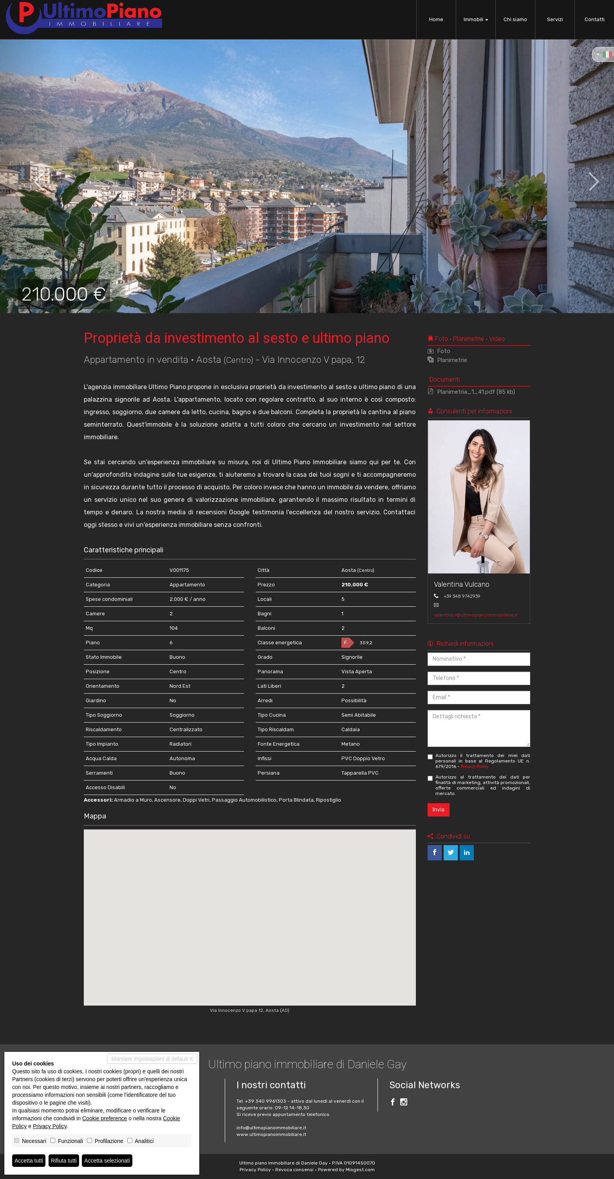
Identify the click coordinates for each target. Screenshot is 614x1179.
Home (436, 19)
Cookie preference (104, 1118)
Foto (439, 351)
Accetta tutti (28, 1160)
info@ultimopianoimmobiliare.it (271, 1127)
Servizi (555, 19)
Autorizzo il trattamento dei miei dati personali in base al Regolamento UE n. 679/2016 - (479, 761)
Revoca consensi (294, 1169)
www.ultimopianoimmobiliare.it (271, 1134)
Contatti (595, 19)
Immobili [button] (476, 19)
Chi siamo (515, 19)
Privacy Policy (475, 766)
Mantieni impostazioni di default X (152, 1059)
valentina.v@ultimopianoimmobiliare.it (475, 615)
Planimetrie (447, 360)
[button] (30, 176)
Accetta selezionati (107, 1160)
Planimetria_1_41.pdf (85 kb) (471, 391)
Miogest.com (360, 1169)
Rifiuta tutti (64, 1160)
